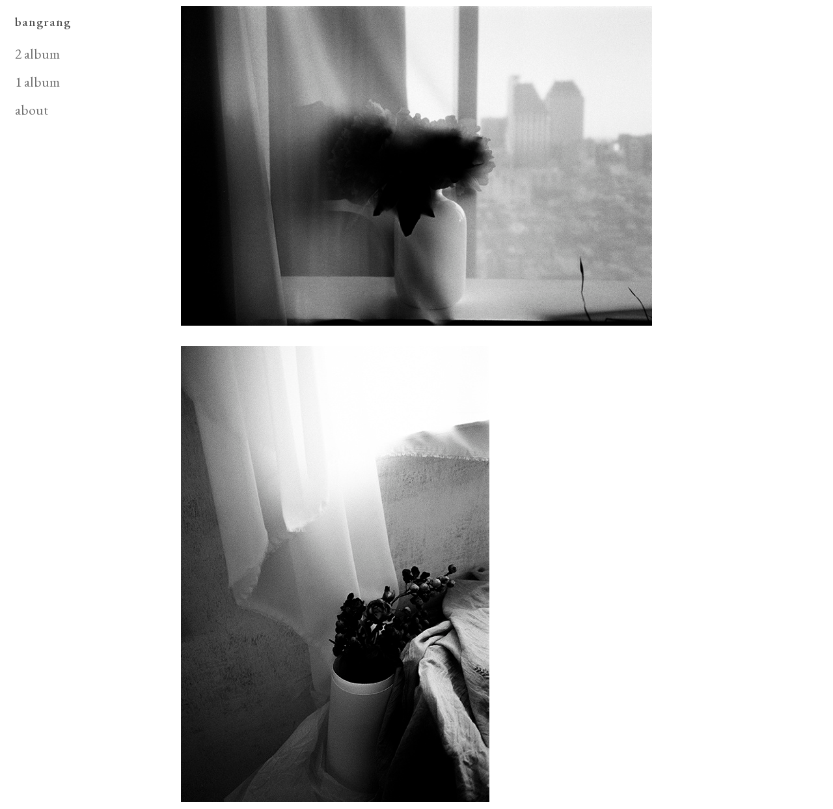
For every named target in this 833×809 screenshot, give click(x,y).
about (31, 109)
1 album (37, 81)
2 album (37, 53)
